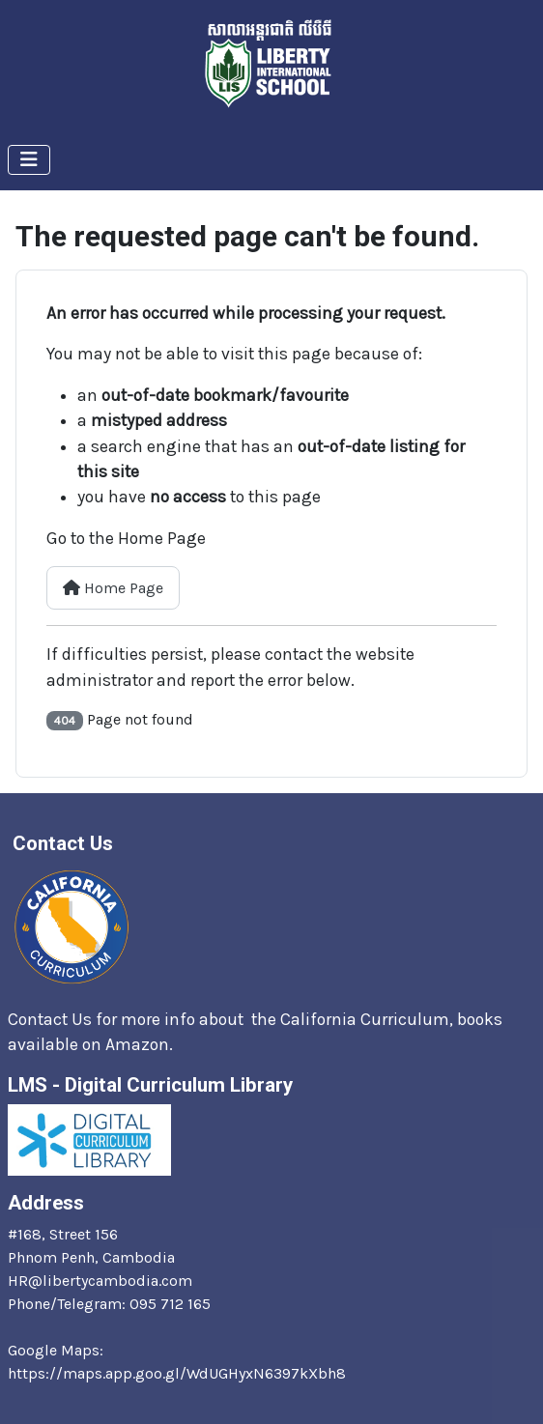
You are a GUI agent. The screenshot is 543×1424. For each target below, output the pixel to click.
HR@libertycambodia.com (100, 1280)
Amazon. (141, 1044)
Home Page (113, 588)
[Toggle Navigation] (29, 160)
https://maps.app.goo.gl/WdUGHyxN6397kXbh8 (177, 1373)
